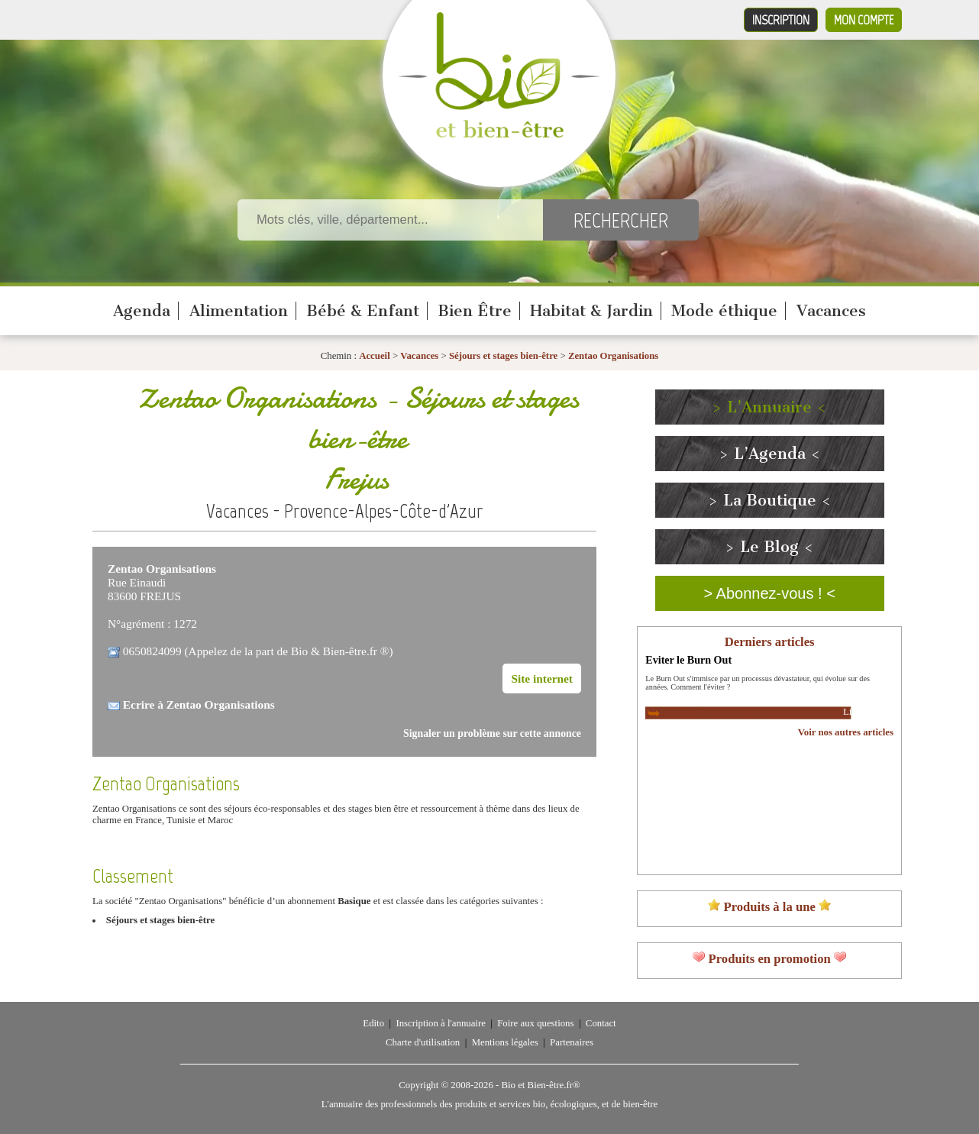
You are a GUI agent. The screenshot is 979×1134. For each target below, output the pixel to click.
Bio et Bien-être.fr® (540, 1085)
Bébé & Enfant (362, 311)
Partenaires (571, 1042)
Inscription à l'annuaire (440, 1023)
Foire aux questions (535, 1023)
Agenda (141, 311)
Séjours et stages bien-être (503, 356)
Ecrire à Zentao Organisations (199, 704)
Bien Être (475, 311)
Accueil (374, 356)
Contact (601, 1023)
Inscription (780, 19)
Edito (373, 1023)
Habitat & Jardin (591, 311)
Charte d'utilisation (423, 1042)
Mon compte (863, 19)
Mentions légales (505, 1042)
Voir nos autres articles (845, 732)
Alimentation (238, 311)
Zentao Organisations (613, 356)
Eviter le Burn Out (688, 660)
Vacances (831, 311)
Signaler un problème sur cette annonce (492, 733)
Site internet (542, 678)
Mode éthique (724, 311)
